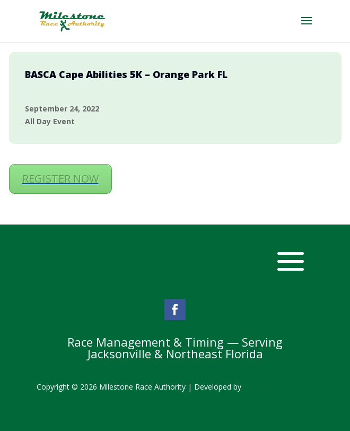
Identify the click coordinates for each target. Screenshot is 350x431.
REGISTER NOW (60, 178)
